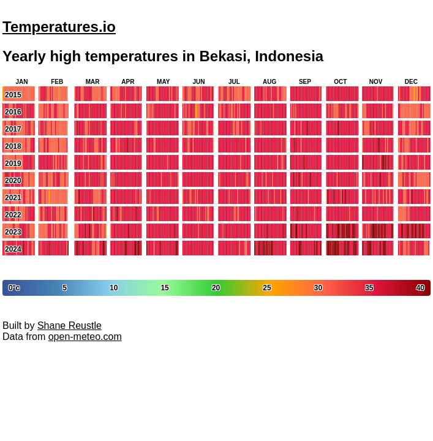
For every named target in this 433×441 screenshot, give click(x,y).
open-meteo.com (85, 336)
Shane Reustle (69, 325)
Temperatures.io (59, 26)
